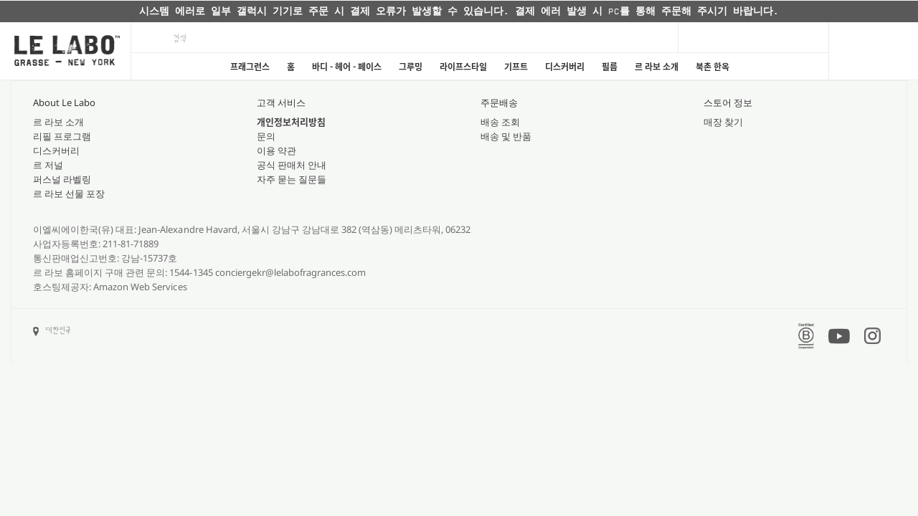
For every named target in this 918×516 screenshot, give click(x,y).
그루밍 (410, 66)
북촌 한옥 (712, 66)
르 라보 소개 (656, 66)
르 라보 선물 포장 (69, 193)
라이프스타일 (463, 66)
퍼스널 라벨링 (62, 179)
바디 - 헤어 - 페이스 (347, 66)
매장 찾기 (723, 121)
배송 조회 (500, 121)
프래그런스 (250, 66)
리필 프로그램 (62, 136)
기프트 (516, 66)
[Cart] (873, 51)
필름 (609, 66)
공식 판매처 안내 (291, 164)
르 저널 (48, 164)
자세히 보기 (593, 11)
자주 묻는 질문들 (291, 179)
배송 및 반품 (506, 136)
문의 (266, 136)
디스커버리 (565, 66)
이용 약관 (276, 150)
